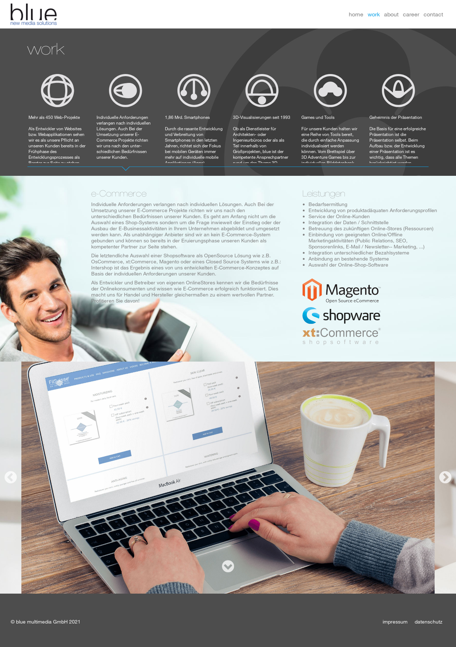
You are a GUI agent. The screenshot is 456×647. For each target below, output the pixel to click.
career (411, 14)
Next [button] (445, 478)
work (374, 14)
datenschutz (428, 622)
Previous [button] (10, 478)
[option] (228, 478)
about (391, 14)
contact (433, 14)
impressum (395, 622)
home (356, 14)
